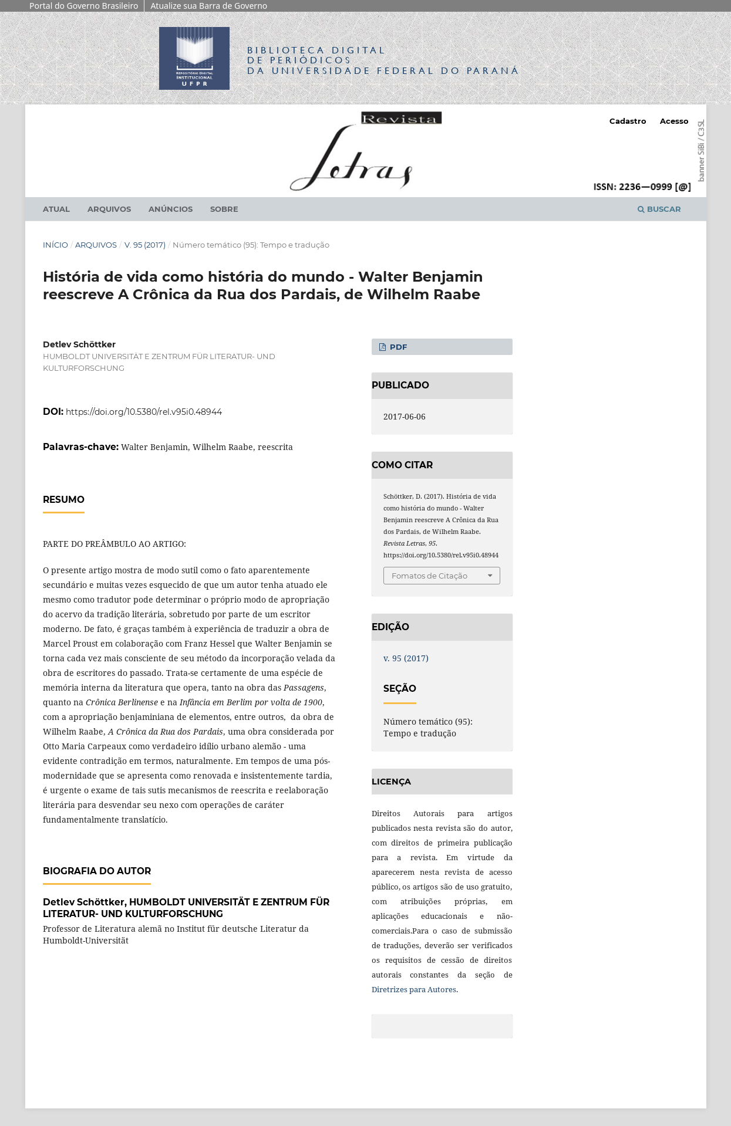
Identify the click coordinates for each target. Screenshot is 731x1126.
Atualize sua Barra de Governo (208, 5)
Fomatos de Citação (429, 575)
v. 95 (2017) (145, 244)
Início (55, 244)
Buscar (659, 209)
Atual (56, 209)
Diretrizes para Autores (414, 989)
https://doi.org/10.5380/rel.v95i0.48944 (144, 412)
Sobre (224, 209)
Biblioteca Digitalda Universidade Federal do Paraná (384, 60)
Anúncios (171, 209)
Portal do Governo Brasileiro (83, 5)
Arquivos (109, 209)
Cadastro (627, 121)
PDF (397, 346)
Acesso (674, 121)
